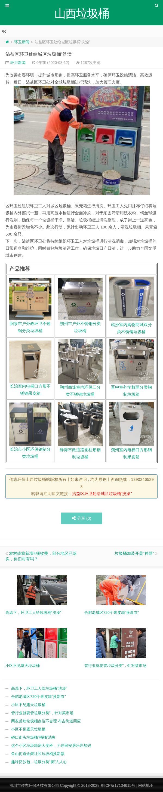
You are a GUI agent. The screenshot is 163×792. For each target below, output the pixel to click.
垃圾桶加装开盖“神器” (134, 553)
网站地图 (145, 785)
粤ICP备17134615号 (117, 785)
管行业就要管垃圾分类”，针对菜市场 (42, 713)
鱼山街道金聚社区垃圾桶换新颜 (37, 753)
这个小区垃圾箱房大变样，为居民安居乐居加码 (51, 745)
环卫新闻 (21, 42)
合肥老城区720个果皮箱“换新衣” (38, 696)
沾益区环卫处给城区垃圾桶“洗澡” (39, 54)
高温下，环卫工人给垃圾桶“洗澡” (39, 688)
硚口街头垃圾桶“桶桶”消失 (33, 737)
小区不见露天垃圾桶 (28, 705)
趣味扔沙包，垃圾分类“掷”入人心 (39, 762)
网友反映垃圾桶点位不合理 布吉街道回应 (46, 721)
